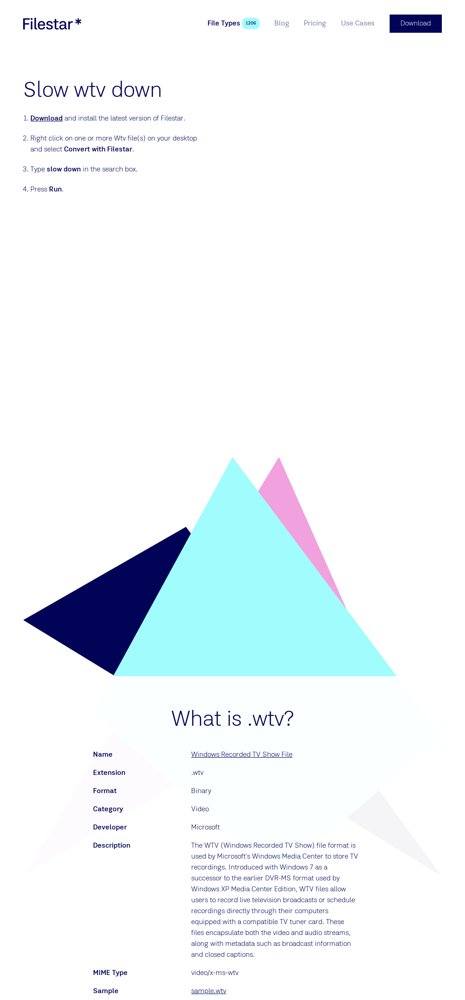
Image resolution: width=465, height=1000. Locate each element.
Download (46, 118)
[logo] (52, 24)
